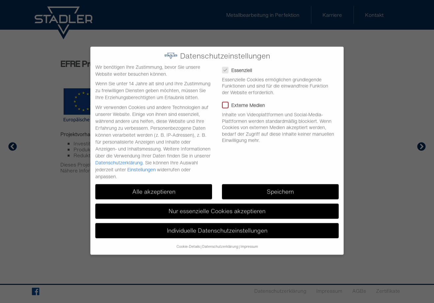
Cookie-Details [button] (188, 242)
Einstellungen (141, 165)
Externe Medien (245, 101)
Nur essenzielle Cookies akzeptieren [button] (217, 207)
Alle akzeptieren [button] (153, 187)
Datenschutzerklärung (118, 158)
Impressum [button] (249, 242)
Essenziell (239, 65)
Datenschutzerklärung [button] (220, 242)
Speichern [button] (280, 187)
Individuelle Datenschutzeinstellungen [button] (217, 226)
